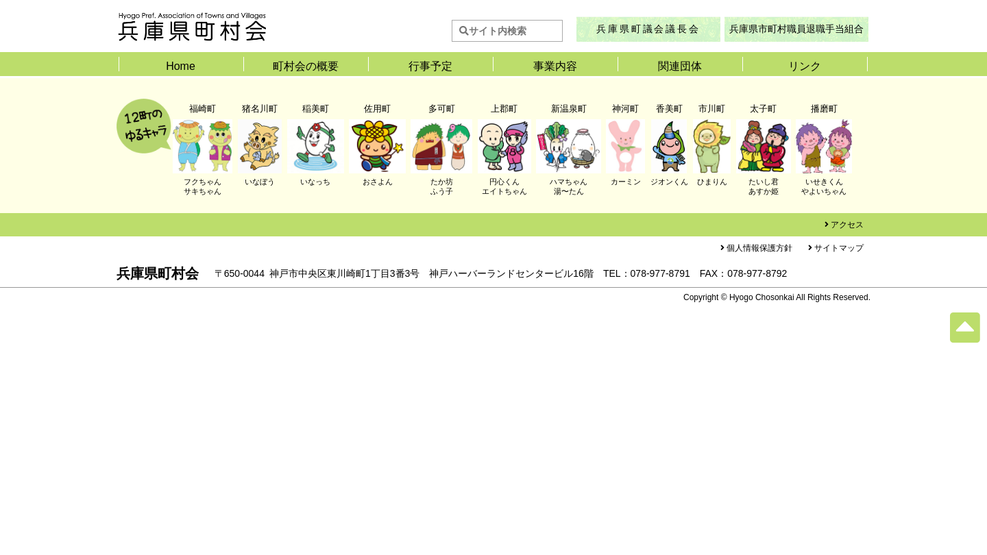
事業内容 (555, 66)
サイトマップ (839, 248)
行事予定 (430, 66)
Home (180, 66)
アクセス (847, 225)
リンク (804, 66)
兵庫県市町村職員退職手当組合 (796, 28)
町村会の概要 (306, 66)
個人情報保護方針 (759, 248)
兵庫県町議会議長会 (648, 28)
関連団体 (680, 66)
